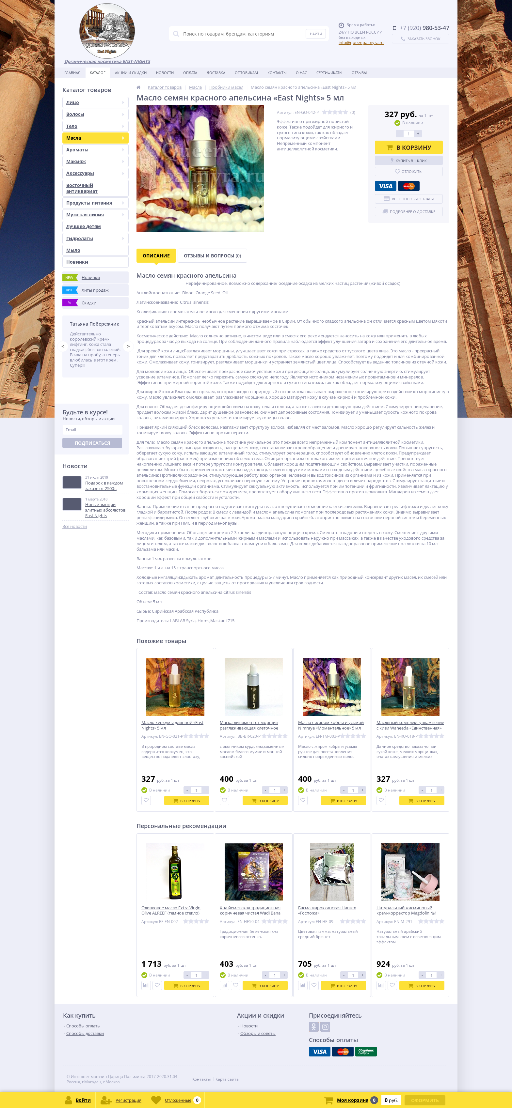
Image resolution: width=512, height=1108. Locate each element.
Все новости (74, 526)
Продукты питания (95, 203)
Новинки (77, 262)
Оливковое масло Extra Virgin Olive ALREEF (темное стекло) (170, 910)
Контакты (276, 72)
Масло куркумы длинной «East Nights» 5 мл (172, 725)
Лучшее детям (83, 226)
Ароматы (95, 149)
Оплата (190, 72)
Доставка (216, 72)
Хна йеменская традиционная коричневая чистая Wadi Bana (250, 910)
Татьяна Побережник (94, 324)
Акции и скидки (131, 72)
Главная (72, 72)
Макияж (95, 161)
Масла (95, 138)
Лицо (95, 102)
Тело (95, 126)
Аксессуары (95, 173)
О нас (301, 72)
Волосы (95, 114)
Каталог (97, 72)
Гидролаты (95, 238)
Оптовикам (246, 72)
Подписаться (92, 443)
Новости (165, 72)
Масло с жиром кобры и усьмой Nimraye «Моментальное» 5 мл (331, 725)
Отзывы (359, 72)
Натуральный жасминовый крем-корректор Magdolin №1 (406, 910)
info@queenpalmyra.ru (361, 42)
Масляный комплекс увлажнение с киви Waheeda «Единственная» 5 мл (410, 728)
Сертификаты (329, 72)
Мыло (73, 250)
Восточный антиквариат (82, 188)
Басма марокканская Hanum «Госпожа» (327, 910)
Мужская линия (95, 214)
